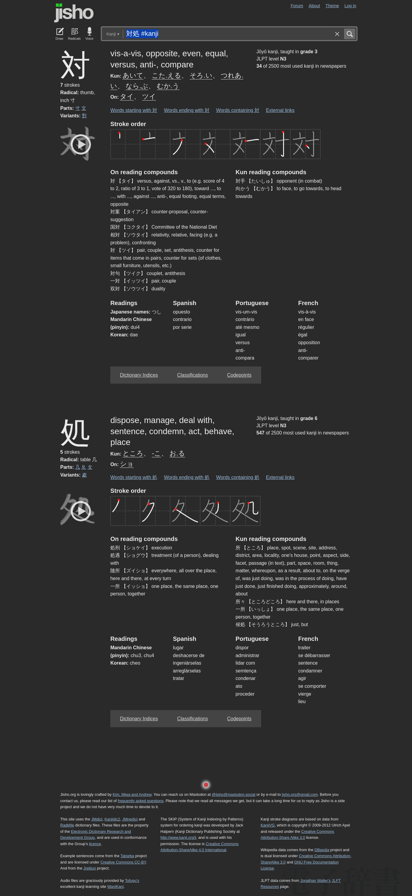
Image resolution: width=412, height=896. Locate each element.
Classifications (192, 375)
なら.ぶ (137, 86)
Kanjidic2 (112, 819)
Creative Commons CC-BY (123, 862)
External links (280, 110)
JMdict (96, 819)
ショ (127, 464)
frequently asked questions (140, 801)
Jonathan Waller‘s (315, 880)
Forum (297, 5)
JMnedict (130, 819)
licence (95, 844)
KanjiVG (268, 825)
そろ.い (201, 75)
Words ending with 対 (186, 110)
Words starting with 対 (133, 110)
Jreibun (89, 868)
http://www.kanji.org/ (177, 837)
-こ (156, 453)
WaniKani (115, 886)
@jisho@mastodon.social (233, 794)
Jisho (74, 13)
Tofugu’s (132, 880)
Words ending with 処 (186, 477)
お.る (177, 453)
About (314, 5)
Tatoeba (127, 856)
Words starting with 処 (133, 477)
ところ (133, 453)
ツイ (149, 96)
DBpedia (321, 850)
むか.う (168, 86)
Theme (332, 5)
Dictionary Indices (139, 375)
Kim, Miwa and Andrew (132, 794)
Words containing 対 (237, 110)
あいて (133, 75)
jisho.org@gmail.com (300, 794)
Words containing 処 (237, 477)
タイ (127, 96)
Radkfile (67, 825)
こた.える (166, 75)
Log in (350, 5)
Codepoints (239, 375)
